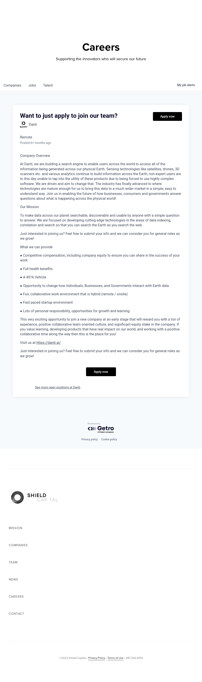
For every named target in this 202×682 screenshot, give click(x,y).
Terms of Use (115, 658)
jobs (32, 85)
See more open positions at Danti (57, 387)
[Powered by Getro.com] (101, 428)
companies (12, 85)
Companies (18, 545)
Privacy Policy (96, 658)
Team (13, 562)
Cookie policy (109, 439)
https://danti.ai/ (48, 343)
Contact (16, 613)
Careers (16, 596)
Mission (15, 528)
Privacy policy (89, 439)
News (13, 579)
